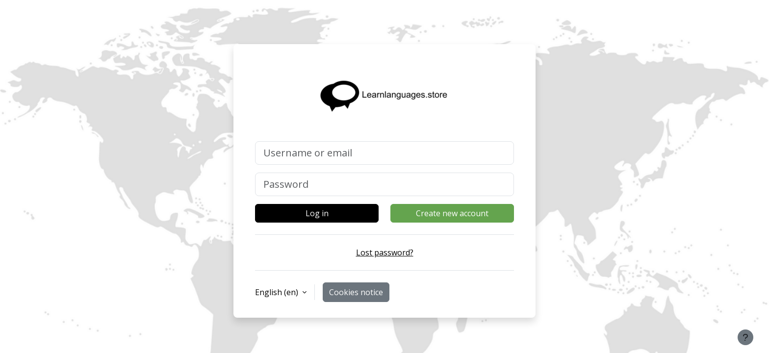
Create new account (452, 213)
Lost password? (384, 252)
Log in (317, 213)
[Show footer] (745, 337)
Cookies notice (356, 292)
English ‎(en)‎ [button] (277, 292)
